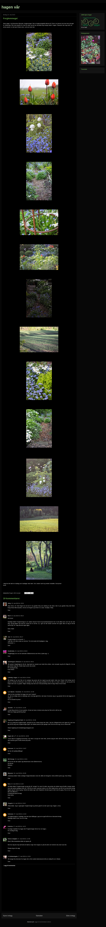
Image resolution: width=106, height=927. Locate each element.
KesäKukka (11, 651)
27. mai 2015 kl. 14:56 (24, 839)
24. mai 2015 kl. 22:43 (19, 803)
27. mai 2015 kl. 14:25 (19, 826)
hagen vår (11, 7)
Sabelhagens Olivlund (14, 661)
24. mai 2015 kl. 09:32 (27, 661)
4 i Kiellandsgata (13, 856)
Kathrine (10, 826)
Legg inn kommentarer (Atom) (42, 922)
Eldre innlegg (70, 916)
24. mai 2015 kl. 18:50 (22, 736)
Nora (9, 784)
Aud (9, 637)
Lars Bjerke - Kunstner (14, 692)
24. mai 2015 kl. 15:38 (30, 720)
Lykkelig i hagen (12, 677)
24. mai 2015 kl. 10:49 (28, 692)
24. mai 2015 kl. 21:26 (17, 784)
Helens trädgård (12, 839)
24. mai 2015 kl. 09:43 (24, 677)
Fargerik (10, 803)
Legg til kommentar (9, 865)
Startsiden (39, 916)
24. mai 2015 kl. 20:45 (20, 773)
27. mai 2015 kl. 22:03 (24, 856)
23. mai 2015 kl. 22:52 (17, 603)
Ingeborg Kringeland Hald (15, 720)
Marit (9, 615)
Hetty (9, 603)
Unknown (10, 748)
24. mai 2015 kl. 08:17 (17, 637)
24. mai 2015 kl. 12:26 (20, 707)
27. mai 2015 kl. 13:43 (20, 814)
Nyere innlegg (7, 916)
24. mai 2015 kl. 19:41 (21, 759)
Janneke (10, 707)
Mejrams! (10, 773)
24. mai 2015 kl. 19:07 (20, 748)
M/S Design (11, 759)
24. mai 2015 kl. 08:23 (21, 651)
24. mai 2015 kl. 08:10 (17, 615)
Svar (9, 610)
